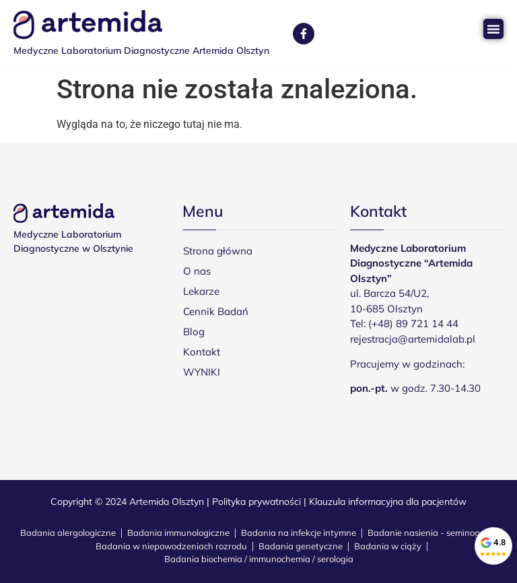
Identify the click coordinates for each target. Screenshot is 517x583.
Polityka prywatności (256, 501)
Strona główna (217, 250)
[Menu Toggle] (493, 29)
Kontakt (201, 351)
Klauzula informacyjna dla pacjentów (388, 501)
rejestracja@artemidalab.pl (412, 339)
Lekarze (201, 291)
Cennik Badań (215, 311)
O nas (197, 271)
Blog (194, 331)
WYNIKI (201, 372)
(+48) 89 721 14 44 (413, 323)
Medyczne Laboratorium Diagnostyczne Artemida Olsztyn (141, 50)
